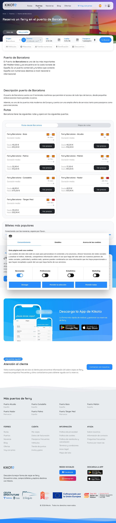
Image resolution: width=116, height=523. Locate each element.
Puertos (39, 6)
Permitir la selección (58, 285)
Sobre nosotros (93, 432)
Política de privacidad (68, 432)
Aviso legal (64, 449)
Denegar (24, 285)
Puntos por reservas (95, 443)
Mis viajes (35, 432)
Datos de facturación (40, 435)
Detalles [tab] (58, 242)
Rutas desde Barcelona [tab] (32, 125)
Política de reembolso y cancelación (69, 440)
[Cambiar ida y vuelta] (23, 40)
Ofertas (67, 6)
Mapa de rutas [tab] (84, 125)
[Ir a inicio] (11, 5)
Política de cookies (67, 435)
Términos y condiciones (69, 445)
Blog (59, 6)
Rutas (29, 6)
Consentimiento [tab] (24, 242)
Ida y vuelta (23, 32)
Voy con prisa (9, 450)
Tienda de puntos (38, 446)
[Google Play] (95, 472)
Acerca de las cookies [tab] (92, 242)
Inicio (4, 14)
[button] (100, 6)
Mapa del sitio (65, 453)
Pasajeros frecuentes (40, 439)
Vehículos (35, 443)
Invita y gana (36, 450)
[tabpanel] (58, 172)
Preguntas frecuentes (96, 439)
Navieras (50, 6)
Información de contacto (97, 435)
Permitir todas (91, 285)
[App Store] (94, 478)
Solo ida (10, 32)
